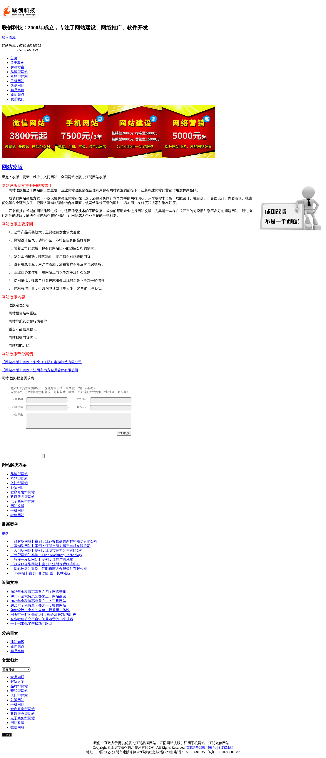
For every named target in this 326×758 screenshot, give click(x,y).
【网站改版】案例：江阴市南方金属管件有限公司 (40, 370)
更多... (6, 533)
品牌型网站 (19, 474)
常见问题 (17, 677)
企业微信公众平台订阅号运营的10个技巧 (41, 619)
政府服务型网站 (22, 497)
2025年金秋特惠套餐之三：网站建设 (38, 596)
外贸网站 (17, 487)
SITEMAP (226, 747)
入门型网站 (19, 483)
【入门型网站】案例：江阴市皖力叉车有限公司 (47, 550)
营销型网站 (19, 478)
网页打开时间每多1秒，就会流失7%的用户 (43, 614)
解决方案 (17, 681)
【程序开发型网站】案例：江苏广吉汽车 (41, 559)
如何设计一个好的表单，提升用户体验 (40, 610)
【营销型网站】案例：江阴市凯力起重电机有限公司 (50, 546)
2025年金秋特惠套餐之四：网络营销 (38, 592)
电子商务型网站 (22, 501)
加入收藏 (9, 37)
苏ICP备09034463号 (201, 747)
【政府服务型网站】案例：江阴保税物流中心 (45, 564)
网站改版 (12, 167)
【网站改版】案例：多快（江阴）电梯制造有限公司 (42, 362)
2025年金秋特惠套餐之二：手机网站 (38, 601)
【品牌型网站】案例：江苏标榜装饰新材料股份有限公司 (53, 541)
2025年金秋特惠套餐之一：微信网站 (38, 605)
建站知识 (17, 642)
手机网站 (17, 510)
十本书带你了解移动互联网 (31, 623)
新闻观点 (17, 646)
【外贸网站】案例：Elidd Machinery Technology (46, 555)
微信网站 (17, 515)
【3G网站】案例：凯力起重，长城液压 (40, 573)
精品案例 (17, 651)
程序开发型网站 (22, 492)
